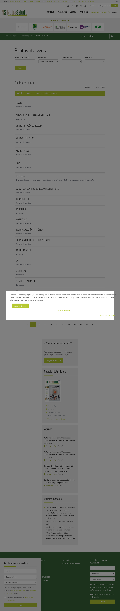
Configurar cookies (107, 315)
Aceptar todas (20, 306)
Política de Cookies (64, 310)
